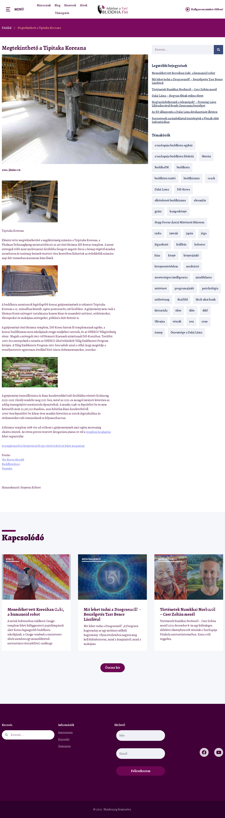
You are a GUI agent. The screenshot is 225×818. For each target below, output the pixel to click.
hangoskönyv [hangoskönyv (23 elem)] (178, 211)
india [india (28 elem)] (158, 233)
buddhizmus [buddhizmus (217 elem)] (192, 178)
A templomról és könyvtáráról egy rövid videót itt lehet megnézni (43, 446)
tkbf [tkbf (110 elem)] (205, 310)
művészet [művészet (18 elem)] (161, 288)
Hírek (83, 5)
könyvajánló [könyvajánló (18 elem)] (191, 255)
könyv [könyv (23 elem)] (172, 255)
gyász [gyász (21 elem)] (158, 211)
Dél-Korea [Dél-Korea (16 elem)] (183, 189)
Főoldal (6, 28)
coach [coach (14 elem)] (211, 178)
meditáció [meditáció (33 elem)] (192, 266)
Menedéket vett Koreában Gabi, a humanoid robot (183, 73)
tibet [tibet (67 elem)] (178, 310)
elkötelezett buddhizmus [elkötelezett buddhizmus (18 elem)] (170, 200)
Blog (58, 5)
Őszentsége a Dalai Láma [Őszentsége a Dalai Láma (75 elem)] (186, 332)
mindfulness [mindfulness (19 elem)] (204, 277)
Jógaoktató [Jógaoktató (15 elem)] (161, 244)
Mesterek (70, 5)
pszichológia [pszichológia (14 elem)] (210, 288)
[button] (135, 170)
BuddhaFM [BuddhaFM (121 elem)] (162, 167)
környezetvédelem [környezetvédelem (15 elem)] (166, 266)
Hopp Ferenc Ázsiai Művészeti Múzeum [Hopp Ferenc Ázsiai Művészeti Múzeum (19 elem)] (179, 222)
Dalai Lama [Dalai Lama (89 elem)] (162, 189)
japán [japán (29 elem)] (189, 233)
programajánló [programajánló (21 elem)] (184, 288)
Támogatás (62, 13)
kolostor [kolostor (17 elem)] (199, 244)
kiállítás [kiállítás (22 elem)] (181, 244)
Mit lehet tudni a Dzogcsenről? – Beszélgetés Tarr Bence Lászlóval (187, 81)
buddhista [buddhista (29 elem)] (183, 167)
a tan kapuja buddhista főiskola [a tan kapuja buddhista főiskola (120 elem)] (174, 156)
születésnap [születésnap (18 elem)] (162, 300)
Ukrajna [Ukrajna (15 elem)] (160, 321)
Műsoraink (44, 5)
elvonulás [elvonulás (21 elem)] (200, 200)
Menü (19, 9)
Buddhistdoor (11, 464)
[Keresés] (218, 49)
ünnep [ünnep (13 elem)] (159, 332)
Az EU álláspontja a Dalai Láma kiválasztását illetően (184, 112)
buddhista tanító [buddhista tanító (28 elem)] (165, 178)
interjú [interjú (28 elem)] (173, 233)
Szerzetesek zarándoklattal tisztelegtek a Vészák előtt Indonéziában (185, 120)
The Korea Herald (13, 460)
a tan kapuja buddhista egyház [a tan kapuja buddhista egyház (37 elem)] (174, 145)
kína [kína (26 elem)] (157, 255)
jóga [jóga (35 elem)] (204, 233)
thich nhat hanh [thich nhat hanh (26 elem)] (206, 300)
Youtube (7, 469)
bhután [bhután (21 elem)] (206, 156)
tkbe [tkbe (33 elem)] (192, 310)
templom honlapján (98, 432)
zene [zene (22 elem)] (205, 321)
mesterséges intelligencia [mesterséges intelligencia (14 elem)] (171, 277)
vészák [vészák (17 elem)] (177, 321)
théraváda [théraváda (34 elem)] (161, 310)
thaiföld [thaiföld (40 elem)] (183, 300)
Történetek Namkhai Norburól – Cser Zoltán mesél (184, 89)
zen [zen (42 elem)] (191, 321)
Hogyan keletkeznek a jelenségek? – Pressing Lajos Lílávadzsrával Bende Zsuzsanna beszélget (184, 104)
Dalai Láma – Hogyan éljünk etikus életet (177, 96)
